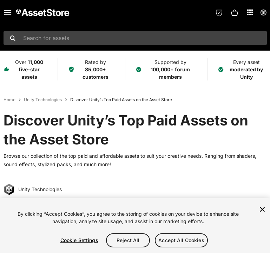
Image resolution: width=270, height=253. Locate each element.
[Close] (262, 209)
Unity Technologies (43, 99)
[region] (135, 225)
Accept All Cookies (181, 240)
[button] (234, 12)
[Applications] (250, 12)
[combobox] (135, 38)
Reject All (128, 240)
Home (9, 99)
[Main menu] (8, 13)
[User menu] (263, 12)
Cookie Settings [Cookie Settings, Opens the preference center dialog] (79, 240)
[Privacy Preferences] (219, 12)
